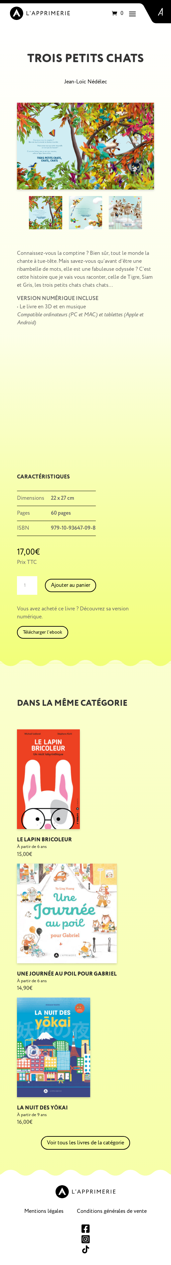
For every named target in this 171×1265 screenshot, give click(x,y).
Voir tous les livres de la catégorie (85, 1142)
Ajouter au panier (70, 585)
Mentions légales (44, 1211)
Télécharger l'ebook (42, 632)
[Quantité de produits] (27, 585)
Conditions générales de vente (112, 1211)
